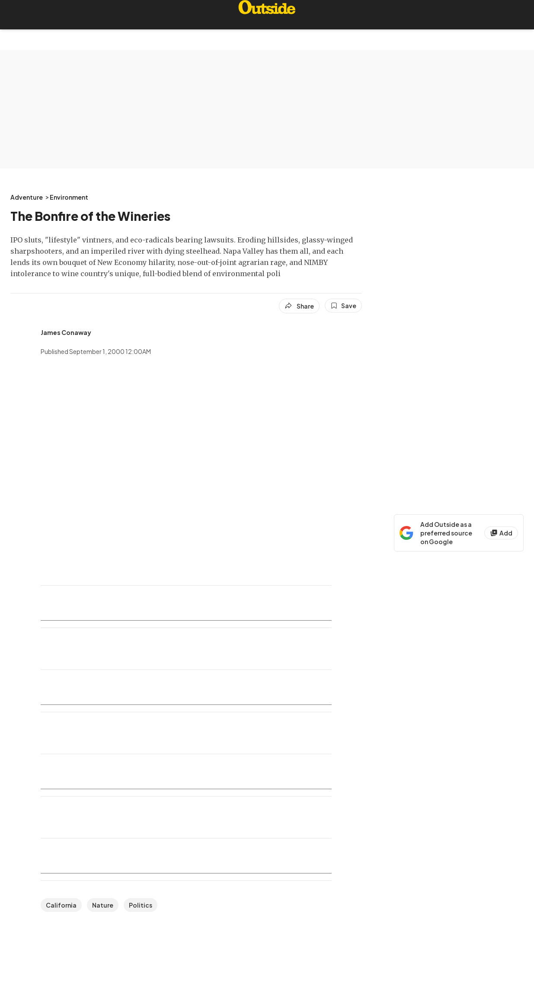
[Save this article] (343, 305)
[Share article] (299, 306)
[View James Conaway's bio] (66, 332)
